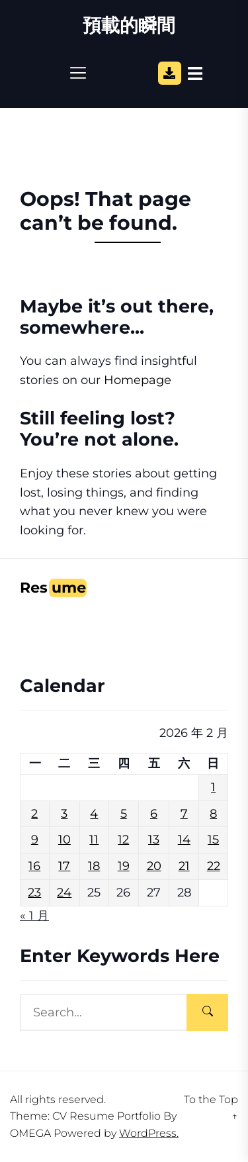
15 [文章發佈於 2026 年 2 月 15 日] (213, 839)
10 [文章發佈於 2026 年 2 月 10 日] (64, 839)
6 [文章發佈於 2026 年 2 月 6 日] (153, 813)
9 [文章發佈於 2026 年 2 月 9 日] (34, 839)
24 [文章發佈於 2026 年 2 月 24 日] (64, 892)
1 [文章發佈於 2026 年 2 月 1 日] (213, 787)
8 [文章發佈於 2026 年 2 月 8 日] (213, 813)
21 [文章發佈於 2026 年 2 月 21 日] (184, 866)
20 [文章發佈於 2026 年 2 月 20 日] (154, 866)
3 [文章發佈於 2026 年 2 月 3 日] (64, 813)
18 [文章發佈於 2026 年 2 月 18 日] (94, 866)
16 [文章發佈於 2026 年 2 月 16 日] (34, 866)
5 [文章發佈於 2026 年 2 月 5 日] (123, 813)
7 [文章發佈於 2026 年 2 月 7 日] (184, 813)
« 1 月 (34, 915)
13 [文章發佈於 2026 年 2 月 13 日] (153, 839)
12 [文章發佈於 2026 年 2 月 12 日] (123, 839)
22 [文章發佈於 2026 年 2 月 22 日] (213, 866)
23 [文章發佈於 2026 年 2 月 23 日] (34, 892)
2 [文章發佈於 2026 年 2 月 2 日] (34, 813)
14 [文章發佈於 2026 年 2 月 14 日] (184, 839)
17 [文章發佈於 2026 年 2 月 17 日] (64, 866)
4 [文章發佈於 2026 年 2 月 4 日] (94, 813)
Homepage (137, 380)
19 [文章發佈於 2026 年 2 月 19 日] (124, 866)
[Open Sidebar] (195, 73)
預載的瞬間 (129, 25)
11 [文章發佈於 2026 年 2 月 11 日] (94, 839)
